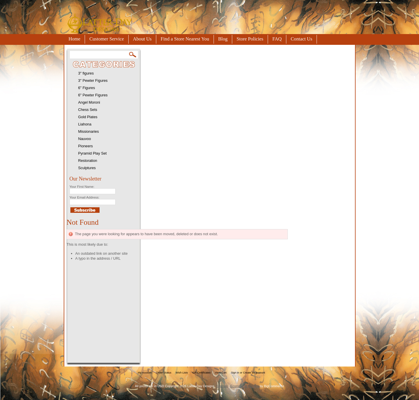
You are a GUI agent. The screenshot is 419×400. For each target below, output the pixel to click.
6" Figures (86, 88)
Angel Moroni (89, 102)
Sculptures (87, 168)
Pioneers (85, 146)
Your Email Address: (85, 197)
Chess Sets (87, 109)
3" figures (86, 73)
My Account (145, 372)
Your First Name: (82, 186)
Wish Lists (182, 372)
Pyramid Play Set (92, 153)
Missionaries (88, 131)
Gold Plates (87, 117)
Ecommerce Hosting (244, 386)
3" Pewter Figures (93, 80)
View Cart (221, 372)
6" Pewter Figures (93, 95)
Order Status (163, 372)
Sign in (235, 372)
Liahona (85, 124)
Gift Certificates (201, 372)
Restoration (87, 160)
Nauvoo (84, 139)
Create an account (254, 372)
